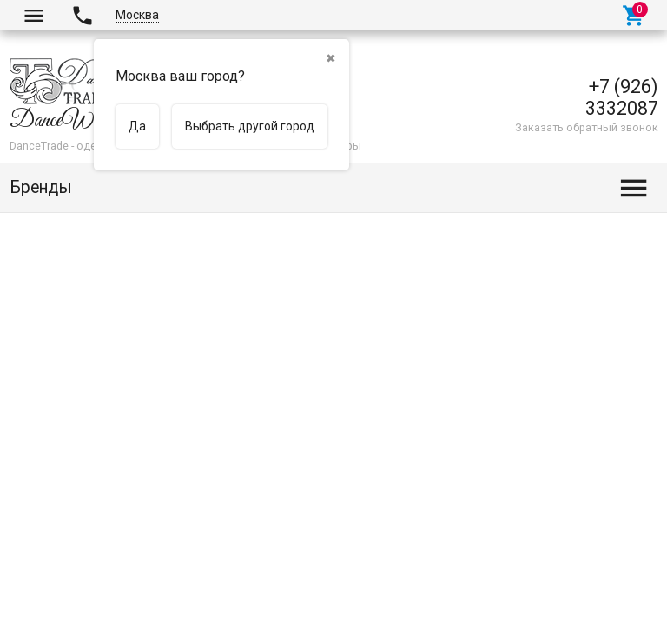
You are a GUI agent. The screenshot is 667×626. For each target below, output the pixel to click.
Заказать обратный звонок (586, 127)
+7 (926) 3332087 (621, 97)
